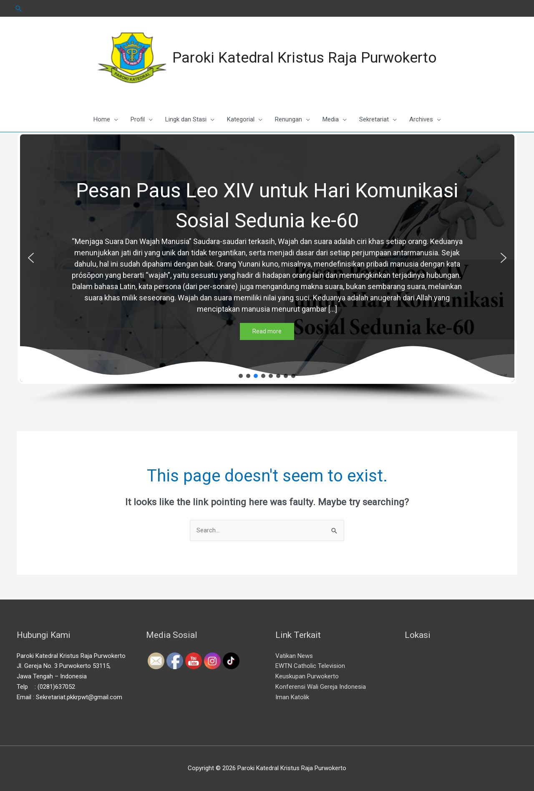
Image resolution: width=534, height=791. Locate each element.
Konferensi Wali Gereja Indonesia (320, 686)
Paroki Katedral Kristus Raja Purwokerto (304, 57)
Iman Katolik (292, 697)
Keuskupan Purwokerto (307, 676)
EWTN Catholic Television (310, 666)
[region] (267, 269)
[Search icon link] (19, 9)
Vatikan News (294, 656)
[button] (31, 258)
